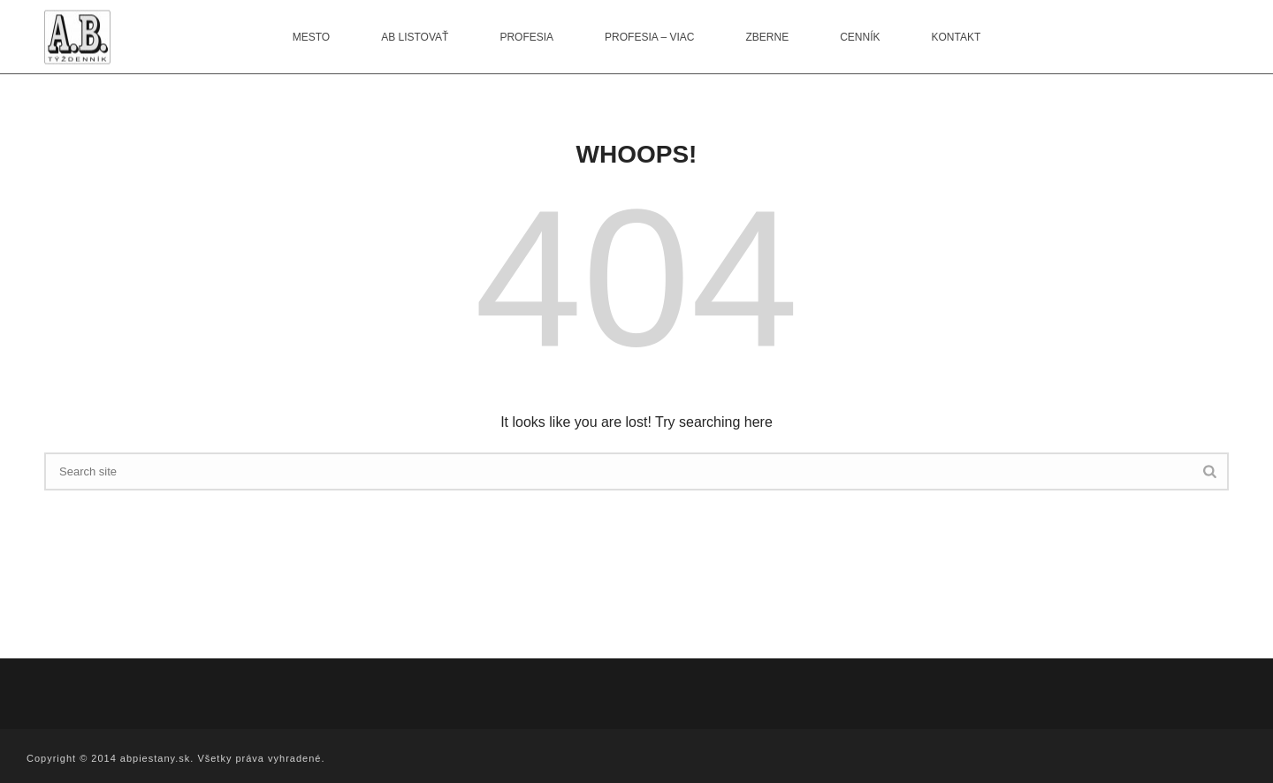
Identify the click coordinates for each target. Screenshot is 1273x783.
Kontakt (956, 37)
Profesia (526, 37)
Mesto (311, 37)
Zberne (767, 37)
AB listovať (414, 37)
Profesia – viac (649, 37)
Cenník (860, 37)
